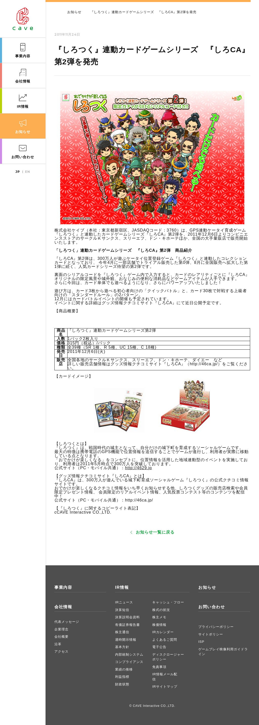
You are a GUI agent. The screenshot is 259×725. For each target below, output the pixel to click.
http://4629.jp (138, 468)
